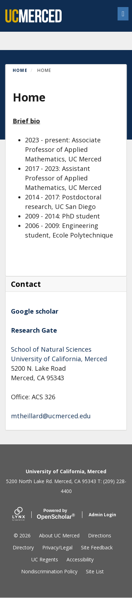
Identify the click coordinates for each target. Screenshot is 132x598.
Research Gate (34, 330)
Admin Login (102, 515)
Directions (99, 535)
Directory (23, 547)
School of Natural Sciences (51, 349)
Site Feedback (97, 547)
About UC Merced (59, 535)
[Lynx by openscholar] (24, 515)
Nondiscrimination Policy (49, 571)
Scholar (55, 514)
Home (20, 70)
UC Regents (44, 559)
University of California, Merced (59, 359)
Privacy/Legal (57, 547)
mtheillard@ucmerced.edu (51, 416)
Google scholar (34, 311)
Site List (95, 571)
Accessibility (80, 559)
